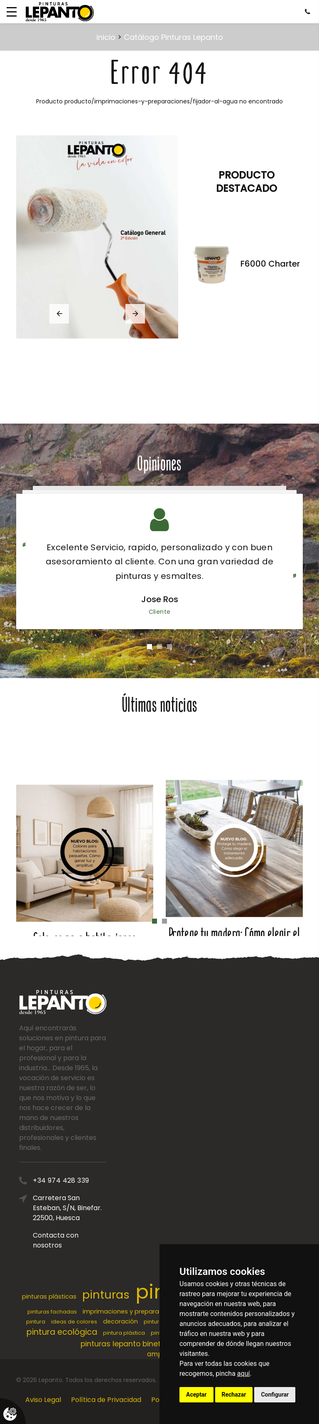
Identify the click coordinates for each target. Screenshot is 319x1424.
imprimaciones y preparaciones (131, 1311)
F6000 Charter (270, 264)
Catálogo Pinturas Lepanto (173, 37)
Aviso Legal (43, 1399)
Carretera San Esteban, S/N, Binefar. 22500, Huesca (94, 1208)
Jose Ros (159, 599)
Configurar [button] (275, 1394)
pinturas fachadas (52, 1311)
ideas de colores (74, 1321)
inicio (105, 37)
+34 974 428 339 (88, 1180)
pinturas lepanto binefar (124, 1344)
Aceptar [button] (196, 1394)
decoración (120, 1321)
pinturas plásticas (49, 1296)
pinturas (106, 1295)
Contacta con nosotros (83, 1240)
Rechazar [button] (234, 1394)
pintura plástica (124, 1332)
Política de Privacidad (106, 1399)
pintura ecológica (62, 1332)
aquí (243, 1373)
